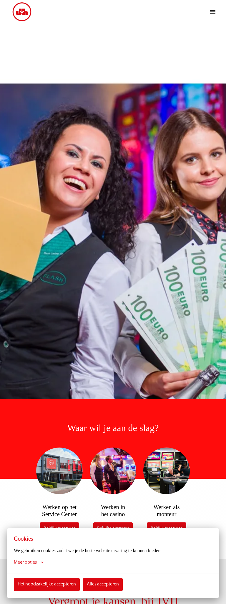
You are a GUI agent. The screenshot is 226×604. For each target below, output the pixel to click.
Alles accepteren (103, 584)
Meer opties (29, 562)
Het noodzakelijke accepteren (47, 584)
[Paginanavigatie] (213, 12)
